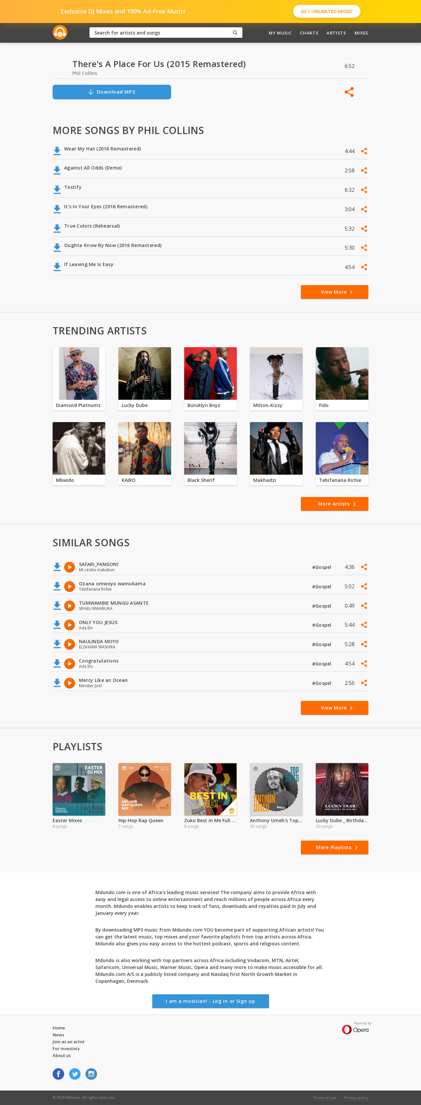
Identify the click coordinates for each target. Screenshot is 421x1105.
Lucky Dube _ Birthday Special (342, 820)
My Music (280, 33)
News (58, 1035)
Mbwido (65, 480)
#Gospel (322, 567)
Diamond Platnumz (78, 405)
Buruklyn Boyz (203, 405)
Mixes (361, 33)
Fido (324, 405)
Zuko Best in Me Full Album (210, 820)
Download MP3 (111, 91)
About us (62, 1055)
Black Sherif (201, 480)
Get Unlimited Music (327, 11)
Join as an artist (69, 1042)
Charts (309, 33)
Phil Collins (84, 73)
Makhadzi (264, 480)
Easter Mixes (67, 820)
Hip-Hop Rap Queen (140, 820)
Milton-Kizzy (268, 405)
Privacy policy (356, 1097)
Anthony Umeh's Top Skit (276, 820)
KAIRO (129, 480)
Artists (336, 33)
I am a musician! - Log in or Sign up (210, 1001)
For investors (66, 1048)
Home (59, 1028)
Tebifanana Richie (340, 480)
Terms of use (324, 1097)
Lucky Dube (135, 405)
